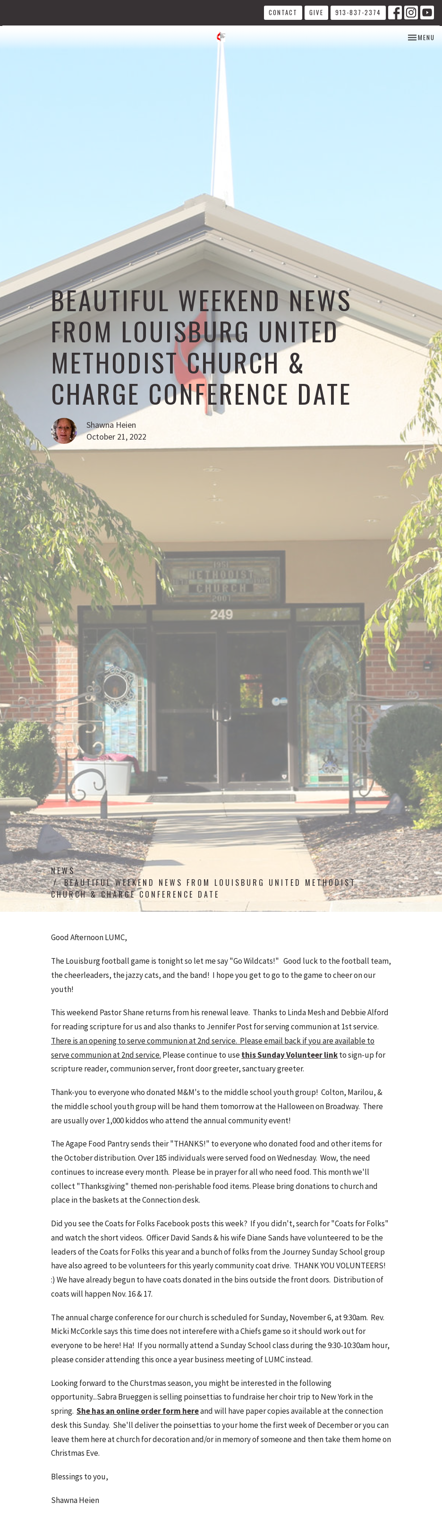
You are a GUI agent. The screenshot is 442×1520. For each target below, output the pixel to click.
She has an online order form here (137, 1411)
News (63, 870)
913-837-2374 (358, 12)
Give (316, 12)
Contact (283, 12)
